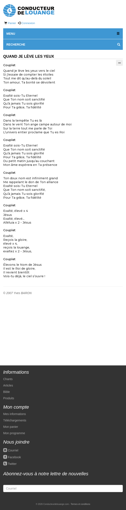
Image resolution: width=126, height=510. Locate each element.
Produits (8, 398)
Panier (12, 23)
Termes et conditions (80, 504)
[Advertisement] (63, 327)
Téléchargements (14, 420)
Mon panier (10, 426)
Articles (8, 385)
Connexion (28, 23)
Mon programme (14, 433)
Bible (6, 392)
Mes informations (14, 414)
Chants (8, 379)
